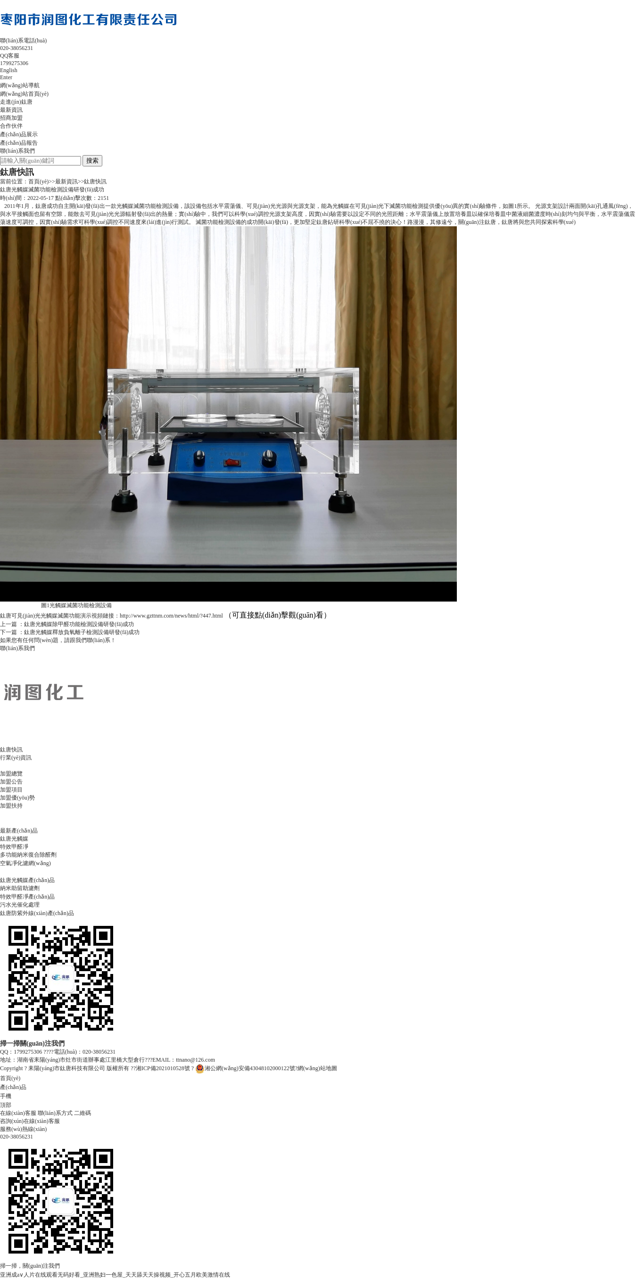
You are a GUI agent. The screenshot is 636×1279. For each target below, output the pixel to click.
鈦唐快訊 (95, 181)
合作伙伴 (11, 126)
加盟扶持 (11, 805)
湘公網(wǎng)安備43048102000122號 (245, 1068)
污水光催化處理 (20, 904)
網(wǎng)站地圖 (317, 1068)
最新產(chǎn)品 (19, 830)
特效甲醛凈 (14, 846)
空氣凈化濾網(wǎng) (25, 863)
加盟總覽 (11, 773)
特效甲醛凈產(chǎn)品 (27, 896)
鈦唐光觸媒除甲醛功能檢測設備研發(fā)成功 (79, 624)
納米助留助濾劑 (20, 888)
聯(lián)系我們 (17, 151)
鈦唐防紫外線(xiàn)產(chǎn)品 (37, 913)
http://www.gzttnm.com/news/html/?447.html (171, 615)
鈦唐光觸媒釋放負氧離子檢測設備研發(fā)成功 (82, 632)
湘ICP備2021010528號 (163, 1068)
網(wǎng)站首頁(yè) (24, 94)
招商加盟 (11, 118)
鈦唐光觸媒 (14, 838)
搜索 (92, 160)
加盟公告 (11, 781)
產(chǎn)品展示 (19, 134)
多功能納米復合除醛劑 (28, 854)
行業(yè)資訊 (16, 757)
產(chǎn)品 (13, 1087)
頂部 (5, 1105)
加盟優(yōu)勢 (17, 797)
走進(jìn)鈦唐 (16, 102)
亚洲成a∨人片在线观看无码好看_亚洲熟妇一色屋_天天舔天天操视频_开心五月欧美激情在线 (115, 1274)
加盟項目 (11, 789)
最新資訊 (11, 110)
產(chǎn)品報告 (19, 143)
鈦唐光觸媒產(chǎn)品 (27, 880)
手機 (5, 1096)
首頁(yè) (38, 181)
